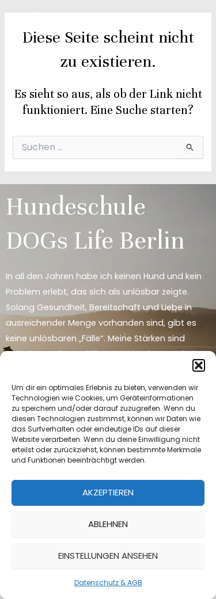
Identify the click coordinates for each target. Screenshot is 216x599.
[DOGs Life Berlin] (40, 24)
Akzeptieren (108, 492)
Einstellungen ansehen (108, 556)
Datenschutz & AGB (108, 582)
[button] (198, 365)
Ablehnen (108, 524)
